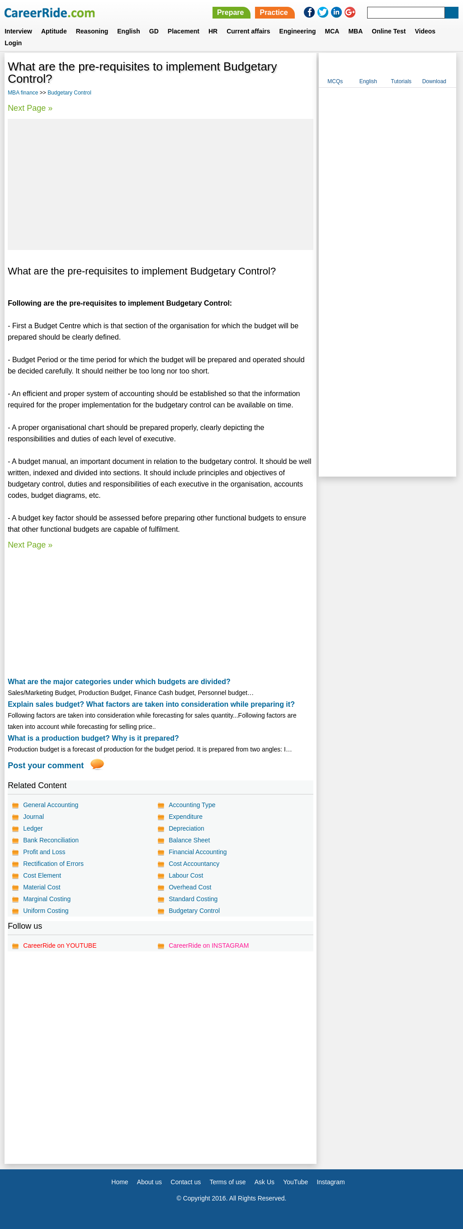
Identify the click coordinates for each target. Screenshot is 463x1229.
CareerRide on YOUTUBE (59, 945)
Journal (33, 816)
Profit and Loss (44, 852)
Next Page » (30, 108)
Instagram (331, 1182)
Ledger (33, 828)
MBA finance (23, 93)
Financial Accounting (198, 852)
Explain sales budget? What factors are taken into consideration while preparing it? (151, 704)
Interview (18, 31)
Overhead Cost (190, 887)
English (128, 31)
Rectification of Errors (53, 863)
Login (13, 43)
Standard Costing (193, 899)
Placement (183, 31)
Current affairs (248, 31)
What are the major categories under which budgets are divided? (119, 681)
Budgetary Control (69, 93)
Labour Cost (186, 875)
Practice (274, 12)
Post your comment (46, 765)
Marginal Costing (47, 899)
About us (149, 1182)
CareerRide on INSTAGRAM (209, 945)
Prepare (230, 12)
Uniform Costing (45, 910)
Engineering (297, 31)
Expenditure (186, 816)
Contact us (185, 1182)
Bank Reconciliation (51, 840)
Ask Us (264, 1182)
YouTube (295, 1182)
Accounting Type (192, 804)
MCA (332, 31)
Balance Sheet (189, 840)
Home (119, 1182)
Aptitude (54, 31)
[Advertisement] (160, 184)
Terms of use (227, 1182)
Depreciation (186, 828)
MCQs (335, 81)
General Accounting (50, 804)
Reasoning (92, 31)
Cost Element (42, 875)
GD (154, 31)
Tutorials (401, 81)
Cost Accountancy (194, 863)
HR (212, 31)
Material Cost (41, 887)
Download (434, 81)
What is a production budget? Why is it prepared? (93, 738)
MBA (355, 31)
